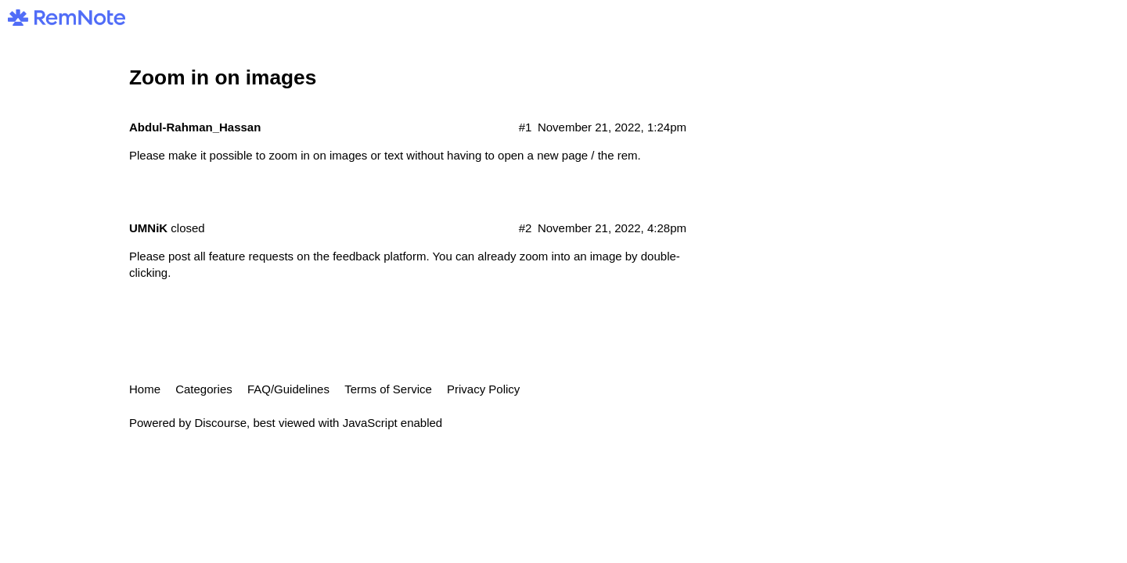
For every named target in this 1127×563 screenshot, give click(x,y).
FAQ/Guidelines (288, 389)
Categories (203, 389)
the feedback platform (369, 256)
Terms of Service (388, 389)
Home (144, 389)
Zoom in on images (222, 77)
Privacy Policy (483, 389)
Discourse (220, 422)
